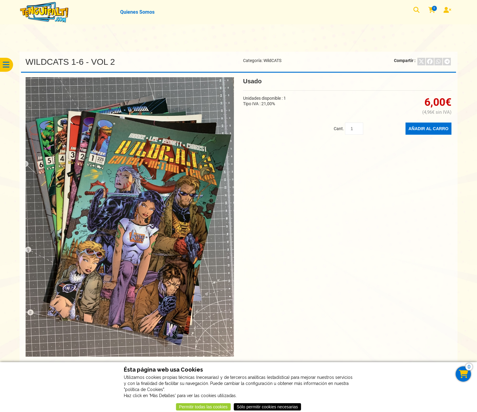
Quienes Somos (137, 12)
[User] (448, 10)
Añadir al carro (428, 128)
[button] (417, 10)
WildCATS (272, 60)
